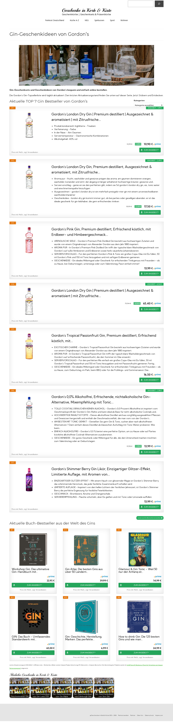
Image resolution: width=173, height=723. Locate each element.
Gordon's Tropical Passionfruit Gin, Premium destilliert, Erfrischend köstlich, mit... (103, 338)
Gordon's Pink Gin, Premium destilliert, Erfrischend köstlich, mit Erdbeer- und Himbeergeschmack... (101, 232)
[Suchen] (159, 4)
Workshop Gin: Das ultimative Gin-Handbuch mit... (30, 570)
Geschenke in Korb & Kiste (86, 10)
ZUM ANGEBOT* (151, 150)
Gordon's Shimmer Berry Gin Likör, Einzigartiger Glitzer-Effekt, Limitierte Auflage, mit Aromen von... (101, 471)
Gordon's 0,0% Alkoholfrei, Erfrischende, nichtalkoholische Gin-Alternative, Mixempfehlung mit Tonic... (101, 399)
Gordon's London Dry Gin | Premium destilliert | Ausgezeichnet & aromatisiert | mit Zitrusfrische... (102, 117)
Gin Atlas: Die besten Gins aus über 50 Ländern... (84, 570)
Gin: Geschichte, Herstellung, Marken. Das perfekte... (83, 638)
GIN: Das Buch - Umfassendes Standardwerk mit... (31, 638)
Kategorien (139, 100)
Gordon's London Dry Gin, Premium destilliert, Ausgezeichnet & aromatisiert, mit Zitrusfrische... (101, 169)
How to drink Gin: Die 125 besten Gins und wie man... (139, 638)
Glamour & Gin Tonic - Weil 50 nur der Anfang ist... (138, 570)
